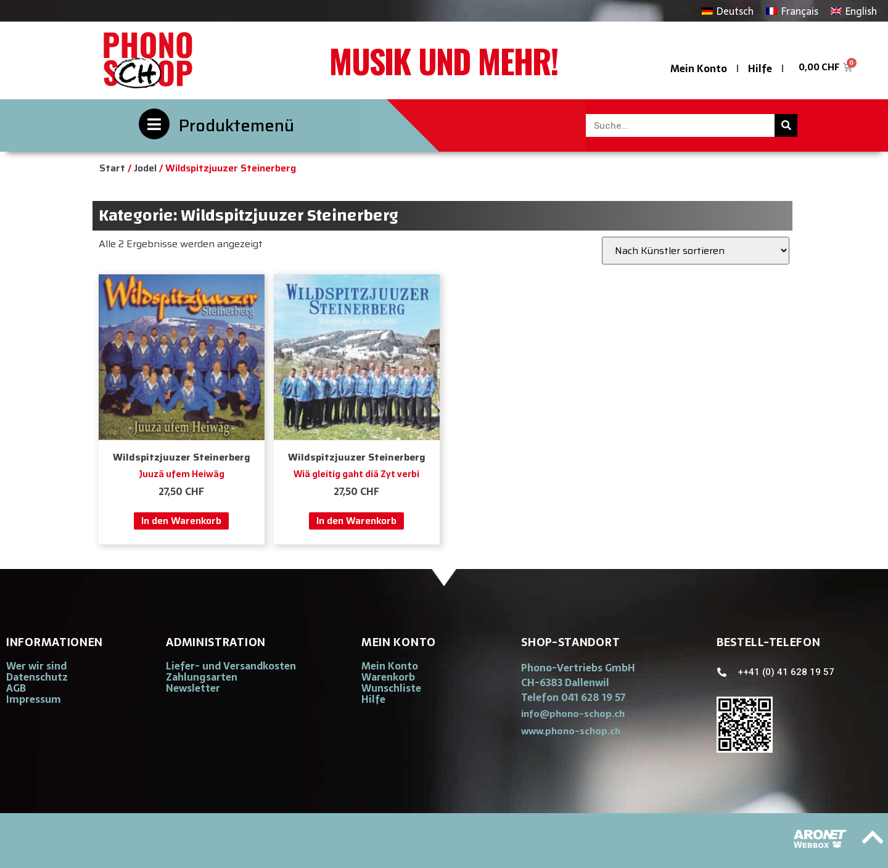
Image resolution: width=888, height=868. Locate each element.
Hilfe (760, 68)
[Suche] (786, 125)
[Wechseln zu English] (853, 11)
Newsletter (193, 688)
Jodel (145, 168)
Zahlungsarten (201, 676)
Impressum (33, 699)
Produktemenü (236, 125)
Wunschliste (391, 688)
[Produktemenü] (154, 123)
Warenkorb (388, 676)
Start (112, 168)
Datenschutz (37, 676)
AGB (16, 688)
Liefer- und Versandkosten (231, 665)
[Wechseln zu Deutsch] (728, 11)
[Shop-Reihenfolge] (695, 250)
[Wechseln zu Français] (792, 11)
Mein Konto (698, 68)
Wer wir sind (36, 665)
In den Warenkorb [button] (181, 520)
